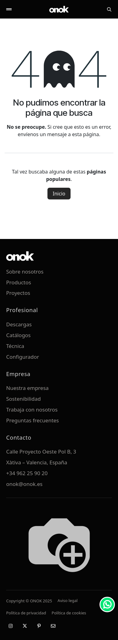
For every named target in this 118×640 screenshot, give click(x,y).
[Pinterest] (39, 625)
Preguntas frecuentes (32, 420)
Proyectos (18, 292)
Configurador (22, 356)
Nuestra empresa (27, 387)
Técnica (15, 345)
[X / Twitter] (24, 625)
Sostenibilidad (23, 398)
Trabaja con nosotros (32, 409)
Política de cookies (69, 613)
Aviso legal (68, 600)
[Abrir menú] (9, 9)
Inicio (59, 193)
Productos (18, 282)
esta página (85, 134)
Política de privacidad (26, 613)
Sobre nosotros (24, 271)
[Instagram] (10, 625)
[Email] (53, 625)
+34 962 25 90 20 (26, 473)
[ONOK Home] (59, 9)
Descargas (19, 324)
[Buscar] (109, 9)
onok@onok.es (24, 483)
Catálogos (18, 335)
